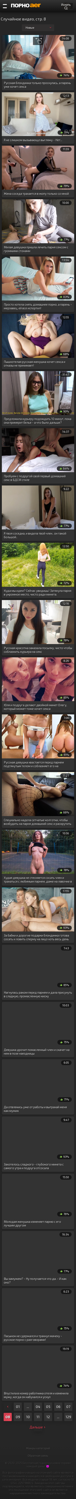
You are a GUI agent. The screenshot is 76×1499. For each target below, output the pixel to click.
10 (28, 1417)
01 (18, 1406)
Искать (66, 5)
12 (48, 1417)
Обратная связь (38, 1455)
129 (68, 1417)
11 (38, 1417)
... (28, 1406)
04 (38, 1406)
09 (18, 1417)
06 (58, 1406)
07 (68, 1406)
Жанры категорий (38, 1448)
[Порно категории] (5, 6)
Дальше (38, 1427)
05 (48, 1406)
